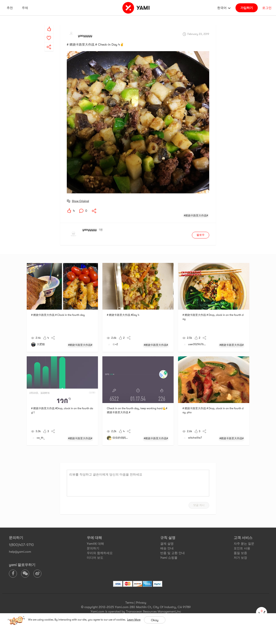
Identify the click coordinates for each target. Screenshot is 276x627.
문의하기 (93, 548)
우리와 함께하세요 (100, 553)
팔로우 (201, 234)
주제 (25, 8)
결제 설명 (167, 543)
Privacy (141, 602)
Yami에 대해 (95, 543)
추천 (10, 8)
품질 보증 (240, 553)
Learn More (133, 619)
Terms (129, 602)
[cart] (261, 612)
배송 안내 (167, 548)
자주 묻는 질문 (244, 543)
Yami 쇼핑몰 (168, 557)
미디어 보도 (95, 557)
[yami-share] (49, 42)
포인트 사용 (242, 548)
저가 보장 (240, 557)
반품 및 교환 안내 (172, 553)
